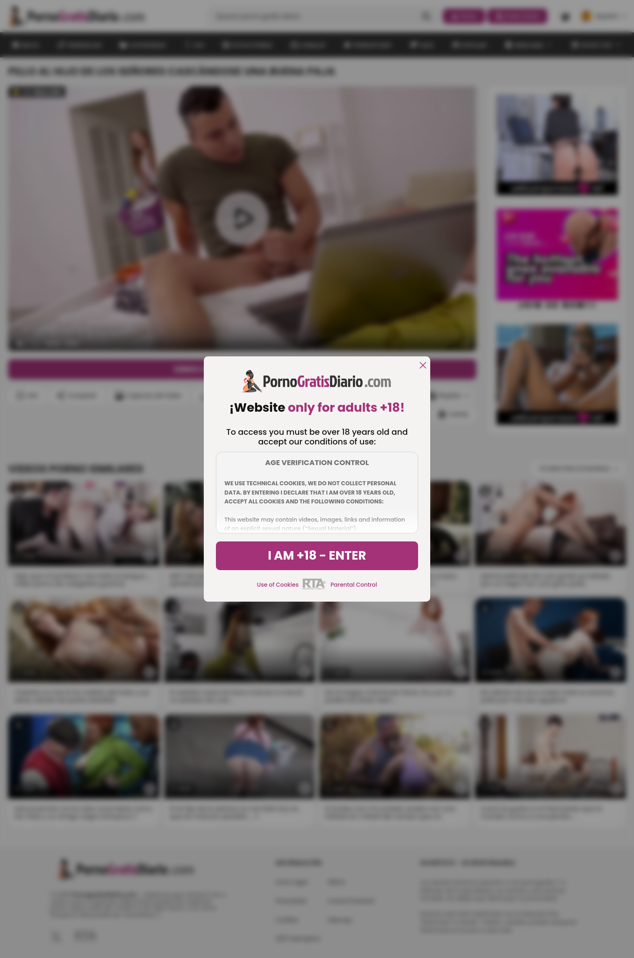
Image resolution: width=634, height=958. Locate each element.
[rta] (314, 588)
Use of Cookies (278, 585)
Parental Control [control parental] (353, 585)
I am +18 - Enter (317, 555)
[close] (423, 366)
